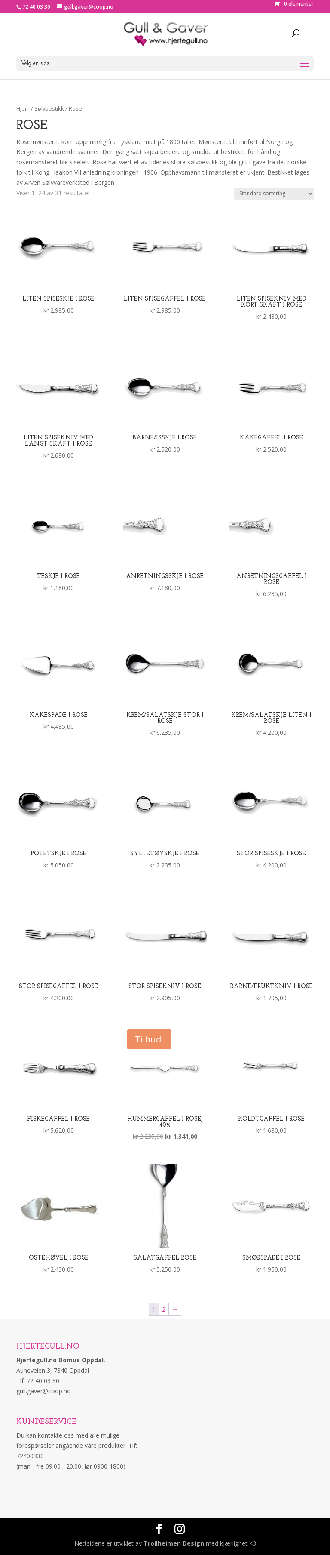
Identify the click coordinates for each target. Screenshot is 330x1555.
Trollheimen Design (174, 1543)
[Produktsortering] (274, 194)
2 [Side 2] (163, 1309)
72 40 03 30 (36, 6)
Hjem (23, 108)
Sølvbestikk (49, 108)
